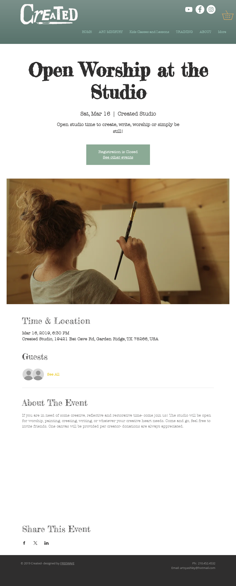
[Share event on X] (35, 543)
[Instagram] (211, 9)
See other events (118, 157)
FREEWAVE (67, 563)
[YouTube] (188, 9)
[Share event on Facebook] (24, 543)
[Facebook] (199, 9)
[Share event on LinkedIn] (46, 543)
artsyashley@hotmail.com (197, 568)
